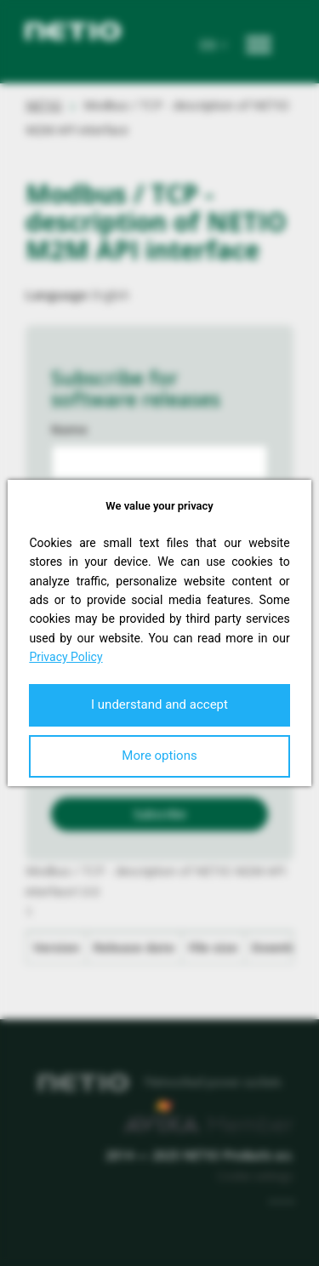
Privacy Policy (65, 657)
